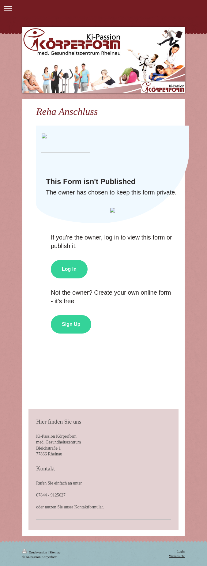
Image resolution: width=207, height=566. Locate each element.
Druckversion (35, 552)
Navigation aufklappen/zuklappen (103, 8)
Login (181, 551)
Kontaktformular (88, 507)
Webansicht (177, 556)
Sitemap (54, 552)
